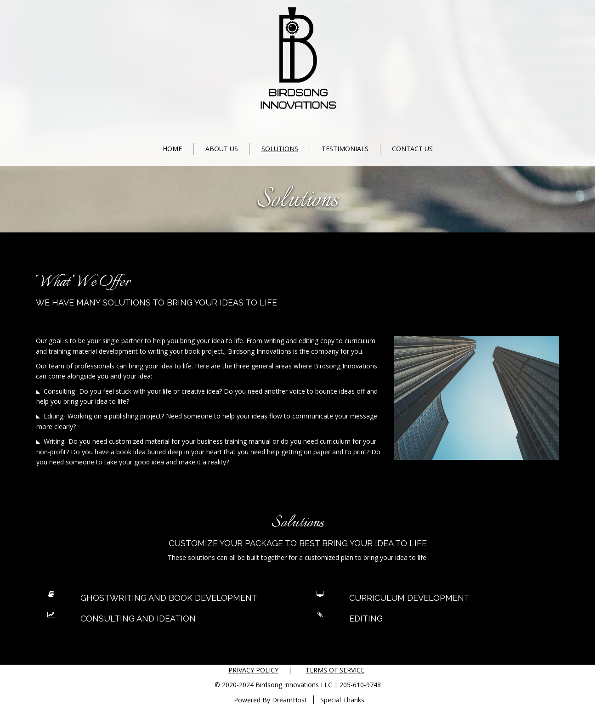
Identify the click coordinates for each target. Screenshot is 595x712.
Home (172, 148)
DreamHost (289, 699)
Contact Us (412, 148)
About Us (221, 148)
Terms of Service (335, 670)
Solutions (279, 148)
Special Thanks (342, 699)
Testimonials (345, 148)
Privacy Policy (253, 670)
